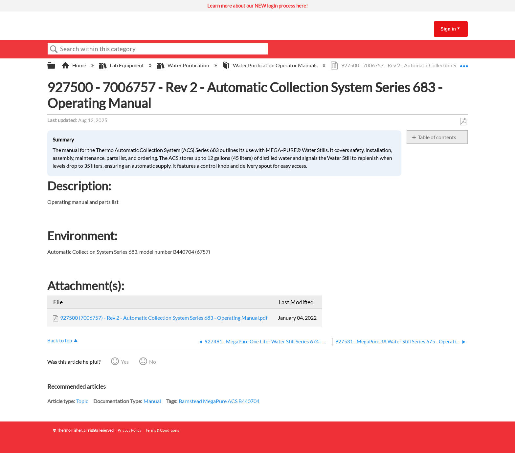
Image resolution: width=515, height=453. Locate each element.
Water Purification (183, 65)
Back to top (59, 340)
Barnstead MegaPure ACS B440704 (219, 401)
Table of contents (437, 137)
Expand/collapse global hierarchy (55, 65)
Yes (125, 361)
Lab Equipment (122, 65)
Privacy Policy (130, 430)
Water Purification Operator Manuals (270, 65)
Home (74, 65)
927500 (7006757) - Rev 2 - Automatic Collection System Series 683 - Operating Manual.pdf (163, 317)
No (152, 361)
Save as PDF (462, 122)
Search (53, 49)
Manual (152, 401)
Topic (82, 401)
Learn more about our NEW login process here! (257, 6)
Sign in (448, 29)
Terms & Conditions (162, 430)
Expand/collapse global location (464, 63)
